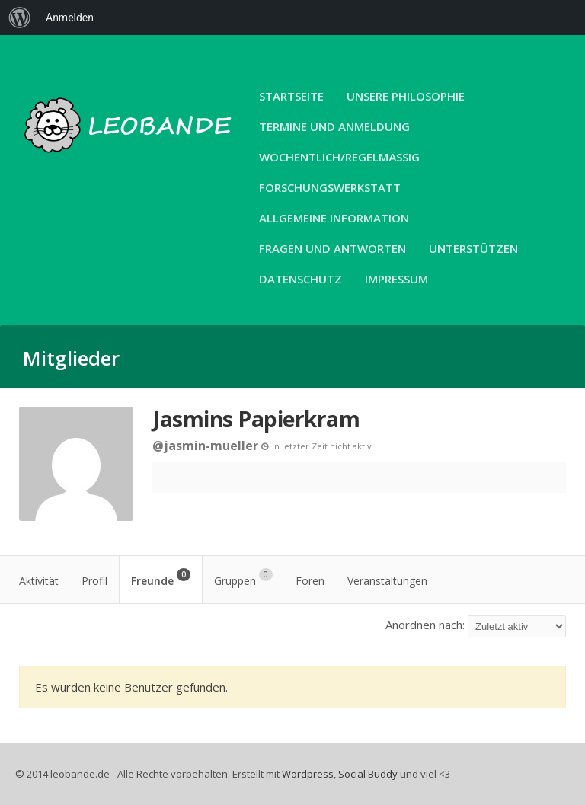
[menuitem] (20, 17)
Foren (310, 580)
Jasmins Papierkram (256, 418)
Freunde (160, 578)
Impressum (396, 279)
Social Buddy (368, 774)
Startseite (291, 96)
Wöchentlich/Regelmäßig (339, 157)
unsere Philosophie (406, 96)
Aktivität (39, 580)
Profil (94, 580)
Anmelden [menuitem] (70, 17)
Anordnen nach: (425, 624)
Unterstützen (473, 248)
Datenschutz (300, 279)
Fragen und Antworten (332, 248)
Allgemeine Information (334, 218)
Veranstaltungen (387, 580)
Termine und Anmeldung (334, 126)
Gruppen (243, 578)
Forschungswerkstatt (330, 187)
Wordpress (308, 774)
